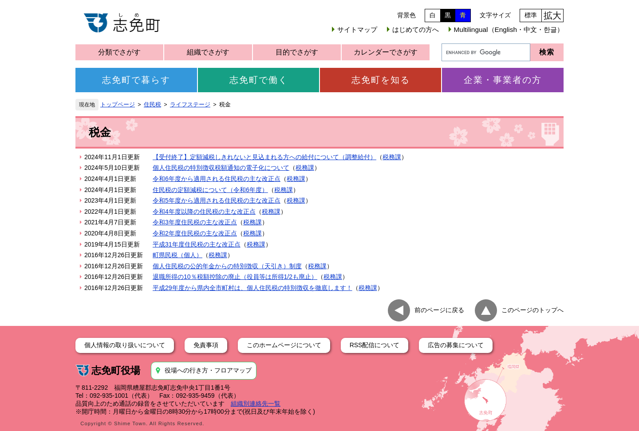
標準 (531, 15)
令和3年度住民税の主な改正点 (195, 222)
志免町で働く (258, 80)
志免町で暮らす (136, 80)
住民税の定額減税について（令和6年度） (210, 189)
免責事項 (205, 345)
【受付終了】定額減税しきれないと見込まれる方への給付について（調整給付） (264, 157)
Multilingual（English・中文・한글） (509, 29)
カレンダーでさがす (386, 52)
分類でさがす (119, 52)
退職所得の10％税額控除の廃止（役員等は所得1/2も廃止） (235, 276)
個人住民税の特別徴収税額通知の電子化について (221, 167)
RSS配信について (375, 345)
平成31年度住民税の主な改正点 (197, 244)
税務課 (392, 157)
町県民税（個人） (177, 255)
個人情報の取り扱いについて (124, 345)
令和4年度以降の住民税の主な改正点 (204, 211)
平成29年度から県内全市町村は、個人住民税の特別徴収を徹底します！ (252, 287)
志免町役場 (115, 370)
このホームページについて (284, 345)
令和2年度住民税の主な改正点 (195, 233)
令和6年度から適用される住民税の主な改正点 (216, 178)
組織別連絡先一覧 (255, 403)
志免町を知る (380, 80)
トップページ (117, 105)
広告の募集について (456, 345)
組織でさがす (208, 52)
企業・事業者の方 (503, 80)
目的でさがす (297, 52)
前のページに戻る (439, 309)
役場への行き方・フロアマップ (208, 370)
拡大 (552, 15)
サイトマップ (357, 29)
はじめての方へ (415, 29)
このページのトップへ (532, 309)
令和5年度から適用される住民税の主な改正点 (216, 200)
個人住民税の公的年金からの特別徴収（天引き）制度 (227, 266)
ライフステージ (190, 105)
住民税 (152, 105)
